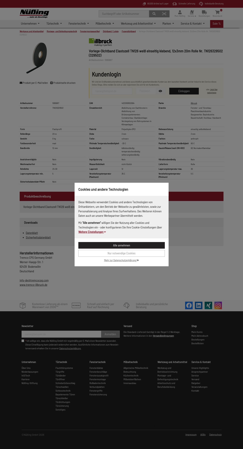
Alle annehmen (121, 245)
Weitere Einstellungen (92, 232)
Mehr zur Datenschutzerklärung (121, 260)
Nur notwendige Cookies (121, 253)
